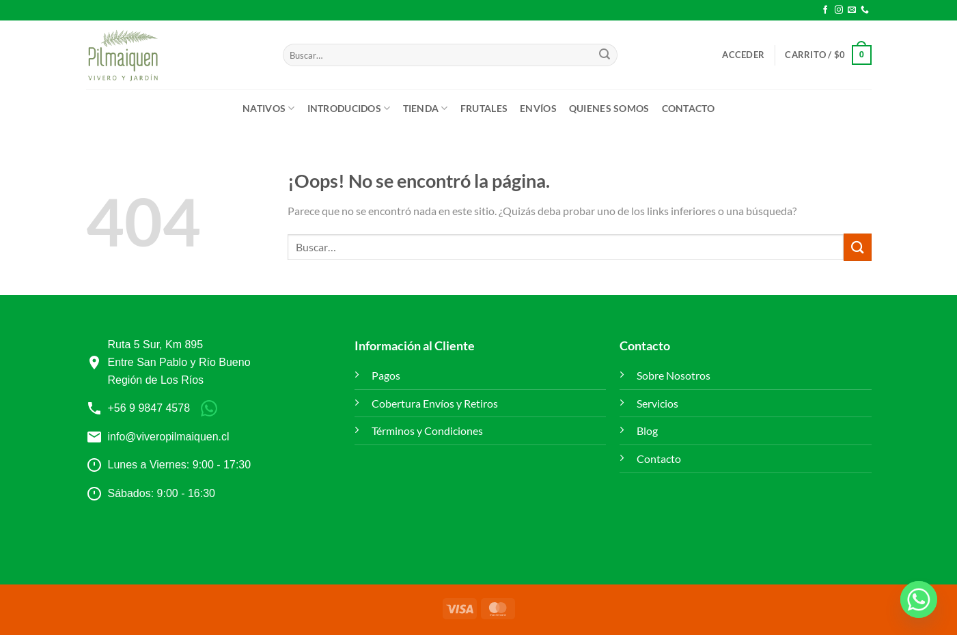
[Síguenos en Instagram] (839, 10)
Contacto (688, 108)
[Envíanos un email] (852, 10)
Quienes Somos (609, 108)
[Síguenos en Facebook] (825, 10)
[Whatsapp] (918, 599)
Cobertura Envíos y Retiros (435, 403)
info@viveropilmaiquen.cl (169, 436)
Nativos (268, 108)
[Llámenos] (865, 10)
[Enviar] (604, 55)
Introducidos (349, 108)
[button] (743, 54)
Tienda (425, 108)
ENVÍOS (538, 108)
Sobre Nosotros (673, 375)
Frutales (484, 108)
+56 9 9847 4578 (149, 408)
